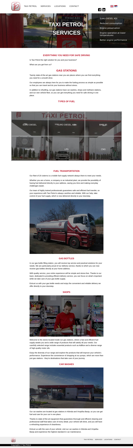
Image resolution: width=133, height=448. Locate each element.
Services (46, 6)
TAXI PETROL (88, 439)
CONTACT (117, 439)
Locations (60, 6)
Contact (74, 6)
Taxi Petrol (30, 6)
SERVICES (98, 439)
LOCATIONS (108, 439)
